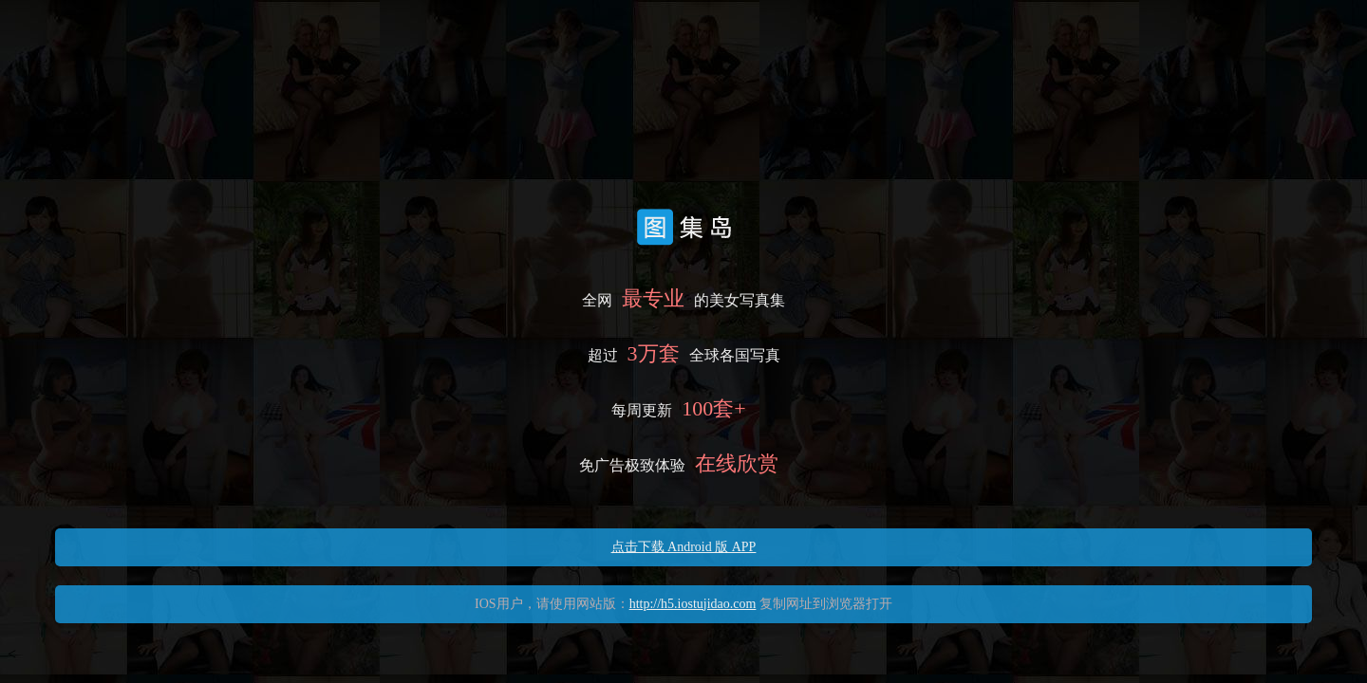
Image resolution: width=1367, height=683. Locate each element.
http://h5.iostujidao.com (693, 604)
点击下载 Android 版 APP (684, 547)
